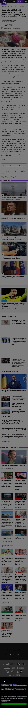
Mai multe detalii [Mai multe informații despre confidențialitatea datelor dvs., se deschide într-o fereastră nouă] (15, 684)
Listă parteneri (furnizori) (4, 701)
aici (11, 689)
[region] (14, 692)
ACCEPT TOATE (14, 704)
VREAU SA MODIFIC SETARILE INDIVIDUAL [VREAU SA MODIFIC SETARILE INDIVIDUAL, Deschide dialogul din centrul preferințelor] (14, 705)
